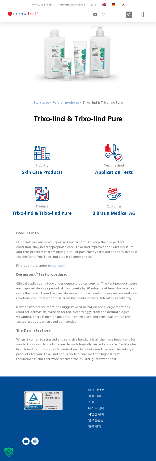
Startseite (41, 102)
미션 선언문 (96, 390)
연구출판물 (95, 420)
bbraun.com (57, 266)
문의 (93, 4)
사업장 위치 (96, 414)
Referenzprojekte (65, 102)
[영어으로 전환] (104, 4)
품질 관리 (94, 396)
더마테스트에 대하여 (42, 4)
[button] (129, 15)
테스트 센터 (96, 408)
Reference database (72, 4)
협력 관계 (94, 426)
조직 (91, 402)
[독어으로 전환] (113, 4)
